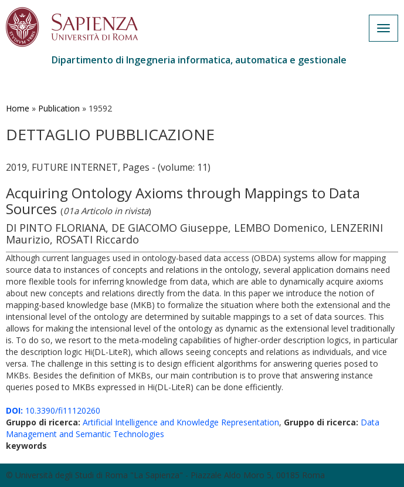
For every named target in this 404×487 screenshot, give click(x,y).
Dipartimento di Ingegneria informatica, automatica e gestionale (199, 59)
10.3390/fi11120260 (53, 410)
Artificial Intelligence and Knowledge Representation (181, 422)
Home (17, 108)
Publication (59, 108)
